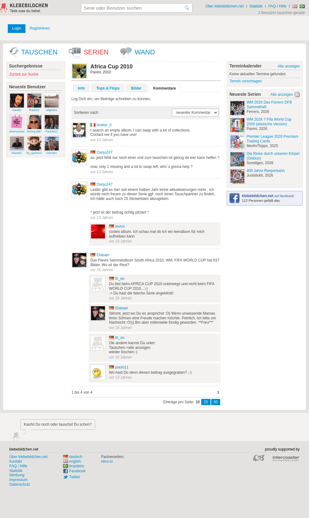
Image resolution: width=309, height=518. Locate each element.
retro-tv (107, 461)
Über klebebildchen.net (225, 6)
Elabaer (103, 255)
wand (145, 52)
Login (16, 28)
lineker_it (104, 125)
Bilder (136, 88)
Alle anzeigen (289, 66)
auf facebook (268, 196)
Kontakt (15, 461)
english (72, 461)
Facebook (77, 471)
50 (216, 402)
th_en (120, 278)
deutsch (72, 457)
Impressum (18, 480)
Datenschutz (19, 484)
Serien (96, 52)
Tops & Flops (108, 88)
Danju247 (104, 152)
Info (81, 88)
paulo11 (122, 367)
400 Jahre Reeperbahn (266, 171)
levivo (120, 226)
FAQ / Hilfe (277, 6)
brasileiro (73, 466)
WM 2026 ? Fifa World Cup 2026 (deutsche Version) (269, 121)
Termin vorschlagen (245, 81)
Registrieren (40, 28)
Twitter (74, 477)
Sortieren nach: (86, 112)
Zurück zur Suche (24, 74)
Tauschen (39, 52)
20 (206, 402)
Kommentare (164, 88)
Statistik (255, 6)
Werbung (16, 475)
